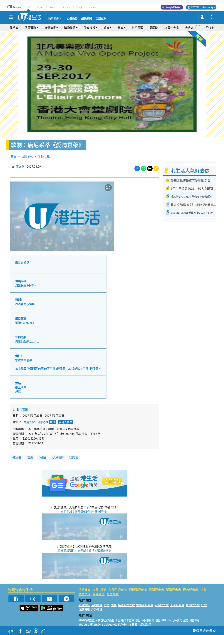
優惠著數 (30, 27)
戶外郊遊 (99, 594)
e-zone (92, 7)
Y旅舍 (43, 457)
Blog (79, 7)
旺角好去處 (190, 589)
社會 (120, 27)
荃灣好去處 (173, 589)
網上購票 (20, 387)
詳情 (18, 391)
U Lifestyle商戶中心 (171, 7)
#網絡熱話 (145, 624)
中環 (52, 422)
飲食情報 (89, 27)
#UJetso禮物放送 (89, 624)
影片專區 (137, 27)
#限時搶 (194, 620)
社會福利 (113, 594)
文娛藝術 (58, 457)
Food (53, 7)
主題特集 (208, 27)
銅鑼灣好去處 (138, 589)
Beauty (66, 7)
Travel (40, 7)
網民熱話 (84, 605)
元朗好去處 (156, 589)
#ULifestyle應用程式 (174, 620)
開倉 (104, 589)
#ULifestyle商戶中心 (115, 624)
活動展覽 (44, 156)
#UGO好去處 (86, 620)
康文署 (20, 166)
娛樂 (106, 27)
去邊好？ (190, 27)
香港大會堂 (65, 422)
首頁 (14, 156)
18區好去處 (171, 27)
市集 (96, 589)
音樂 (30, 457)
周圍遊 (153, 27)
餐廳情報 (84, 594)
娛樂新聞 (86, 18)
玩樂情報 (50, 27)
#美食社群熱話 (105, 620)
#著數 (133, 624)
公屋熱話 (72, 18)
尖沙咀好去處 (118, 589)
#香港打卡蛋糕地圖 (128, 620)
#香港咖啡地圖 (151, 620)
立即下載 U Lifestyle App (203, 7)
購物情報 (69, 27)
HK (28, 7)
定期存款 (101, 18)
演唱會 (14, 27)
